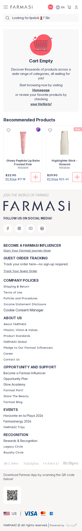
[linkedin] (42, 228)
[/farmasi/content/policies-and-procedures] (20, 298)
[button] (11, 513)
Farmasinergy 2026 (17, 421)
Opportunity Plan (15, 379)
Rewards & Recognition (20, 441)
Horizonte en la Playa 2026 (23, 415)
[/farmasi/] (21, 7)
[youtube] (30, 228)
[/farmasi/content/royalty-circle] (13, 452)
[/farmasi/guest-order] (20, 271)
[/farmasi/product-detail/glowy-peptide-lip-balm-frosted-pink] (22, 149)
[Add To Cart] (35, 177)
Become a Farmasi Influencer (24, 373)
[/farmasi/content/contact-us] (11, 359)
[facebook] (7, 228)
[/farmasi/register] (40, 104)
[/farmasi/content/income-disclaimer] (24, 304)
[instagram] (19, 228)
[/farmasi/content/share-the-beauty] (16, 396)
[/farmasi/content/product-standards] (16, 336)
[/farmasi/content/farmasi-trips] (14, 427)
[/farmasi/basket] (69, 7)
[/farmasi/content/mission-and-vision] (20, 330)
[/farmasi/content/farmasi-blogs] (12, 402)
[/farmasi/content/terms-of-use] (12, 292)
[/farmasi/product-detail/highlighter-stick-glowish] (64, 149)
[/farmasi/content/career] (8, 353)
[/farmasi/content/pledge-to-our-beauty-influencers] (28, 348)
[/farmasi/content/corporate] (15, 342)
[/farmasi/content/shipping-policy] (16, 286)
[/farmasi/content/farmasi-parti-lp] (13, 390)
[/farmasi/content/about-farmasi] (14, 324)
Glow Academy (14, 384)
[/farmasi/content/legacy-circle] (13, 446)
